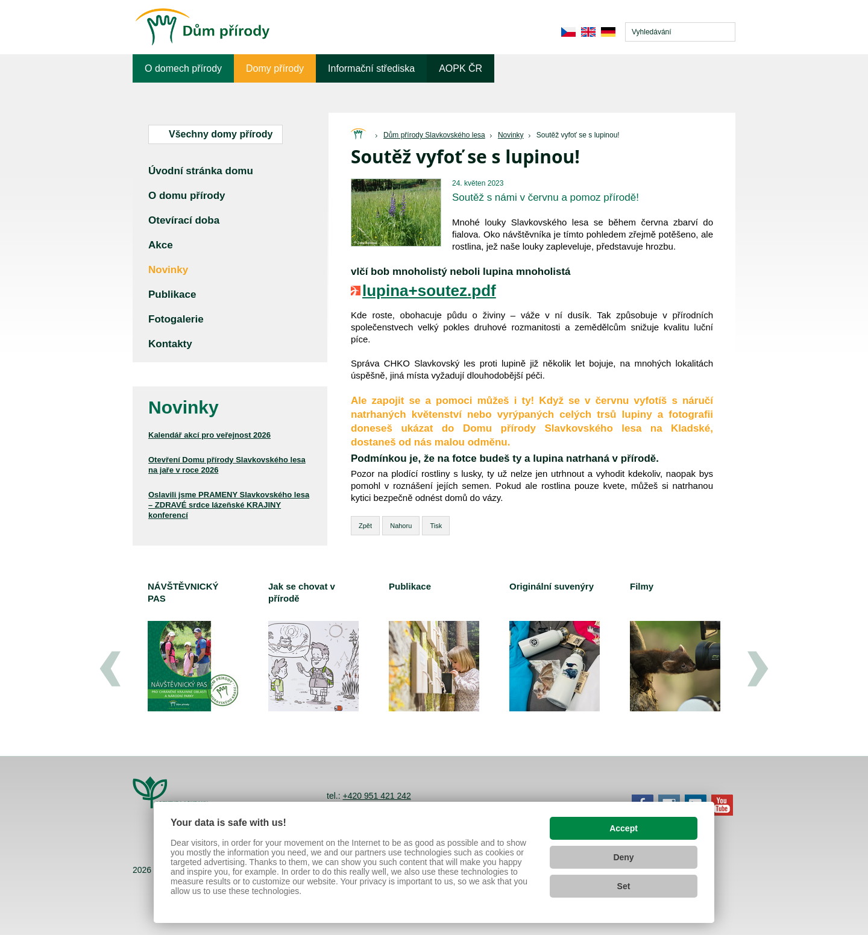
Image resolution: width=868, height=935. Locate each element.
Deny (623, 857)
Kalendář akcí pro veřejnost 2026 (209, 434)
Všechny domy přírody (221, 134)
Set (624, 886)
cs (568, 32)
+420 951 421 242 (376, 796)
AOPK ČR (460, 68)
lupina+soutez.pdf (429, 291)
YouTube (722, 805)
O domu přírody (186, 195)
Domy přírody (275, 68)
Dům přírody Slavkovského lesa (434, 135)
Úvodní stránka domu (200, 171)
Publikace (172, 294)
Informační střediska (371, 68)
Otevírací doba (183, 220)
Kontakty (170, 344)
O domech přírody (183, 68)
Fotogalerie (176, 319)
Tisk (436, 525)
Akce (160, 245)
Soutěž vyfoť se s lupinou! (578, 135)
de (607, 32)
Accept (623, 828)
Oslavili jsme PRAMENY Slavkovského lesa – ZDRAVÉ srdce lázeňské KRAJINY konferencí (228, 505)
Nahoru (401, 525)
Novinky (511, 135)
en (588, 32)
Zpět (365, 525)
